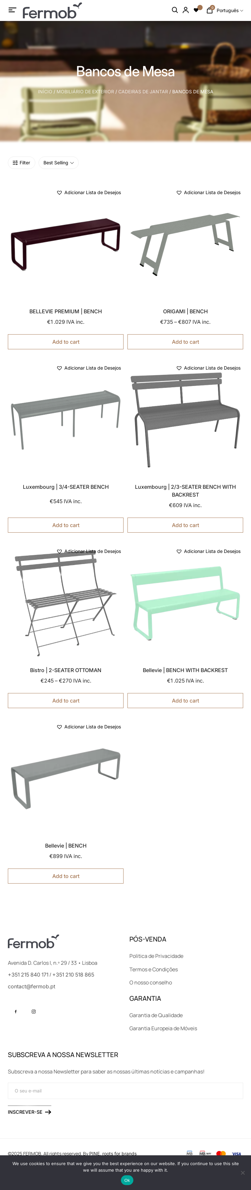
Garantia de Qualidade (156, 1015)
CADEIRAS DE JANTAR (143, 91)
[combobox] (230, 10)
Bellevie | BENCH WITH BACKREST (185, 670)
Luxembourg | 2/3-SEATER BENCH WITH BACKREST (185, 491)
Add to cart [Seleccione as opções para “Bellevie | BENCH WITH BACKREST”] (185, 700)
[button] (88, 192)
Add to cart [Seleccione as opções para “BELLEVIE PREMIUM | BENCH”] (65, 342)
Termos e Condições (153, 969)
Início (45, 91)
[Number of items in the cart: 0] (209, 10)
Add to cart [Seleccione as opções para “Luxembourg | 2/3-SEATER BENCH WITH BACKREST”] (185, 525)
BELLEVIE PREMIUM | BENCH (65, 311)
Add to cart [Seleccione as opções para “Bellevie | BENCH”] (65, 876)
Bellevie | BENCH (66, 845)
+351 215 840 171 (28, 974)
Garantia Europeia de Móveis (163, 1028)
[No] (243, 1172)
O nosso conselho (150, 982)
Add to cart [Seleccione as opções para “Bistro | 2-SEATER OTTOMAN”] (65, 700)
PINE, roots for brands (113, 1153)
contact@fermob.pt (31, 986)
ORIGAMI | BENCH (185, 311)
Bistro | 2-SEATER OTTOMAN (65, 670)
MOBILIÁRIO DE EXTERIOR (85, 91)
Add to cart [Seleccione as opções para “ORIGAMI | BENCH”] (185, 342)
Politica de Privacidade (156, 956)
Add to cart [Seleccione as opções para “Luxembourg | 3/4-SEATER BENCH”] (65, 525)
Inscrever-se (29, 1112)
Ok (127, 1180)
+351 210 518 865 (73, 974)
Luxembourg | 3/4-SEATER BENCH (66, 487)
